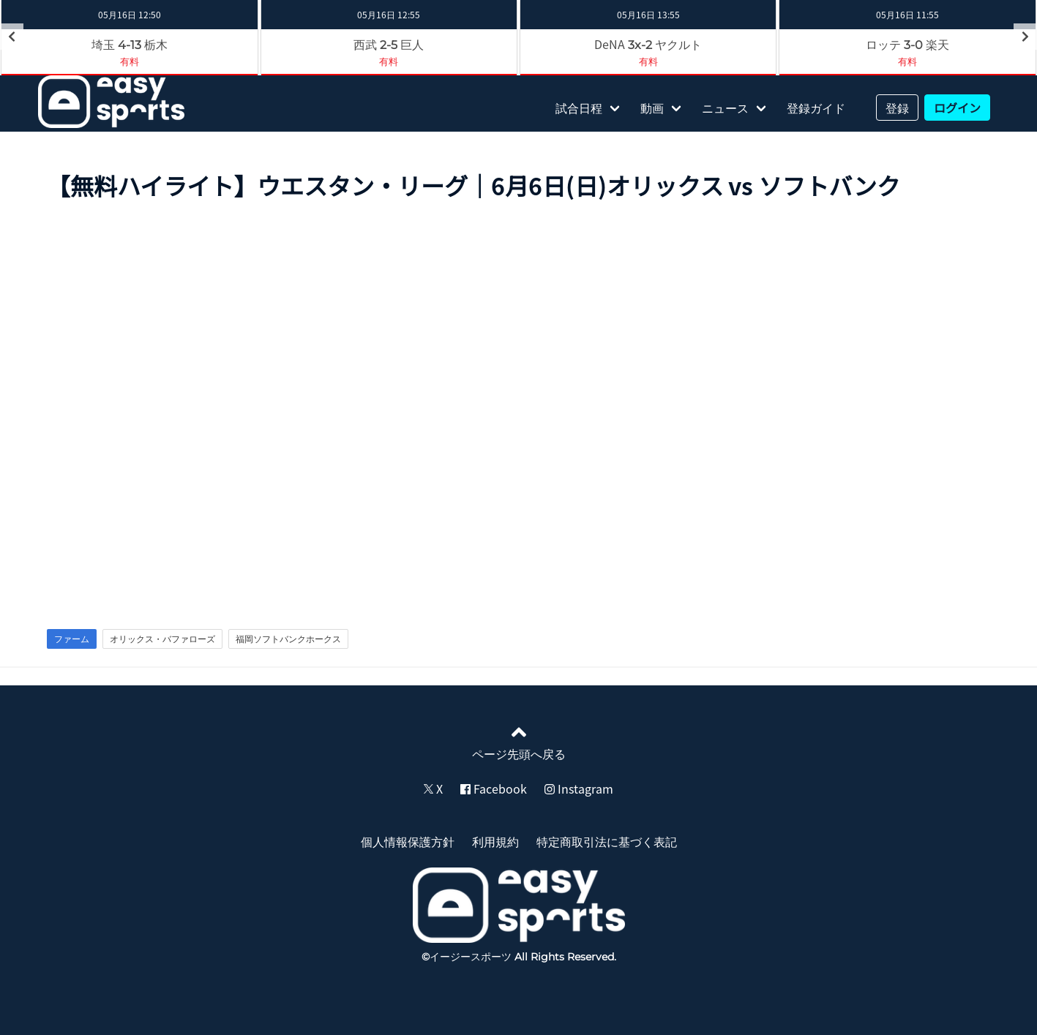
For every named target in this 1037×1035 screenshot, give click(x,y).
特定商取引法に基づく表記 (606, 841)
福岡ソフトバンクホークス (288, 638)
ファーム (71, 638)
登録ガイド (816, 107)
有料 (129, 61)
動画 (652, 107)
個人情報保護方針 (407, 841)
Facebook (493, 788)
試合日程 (578, 107)
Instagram (578, 788)
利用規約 (495, 841)
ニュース (725, 107)
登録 (897, 107)
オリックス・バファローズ (162, 638)
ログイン (957, 107)
